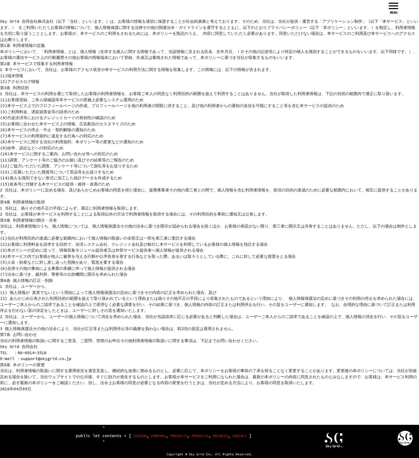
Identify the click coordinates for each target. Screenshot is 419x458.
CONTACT (239, 435)
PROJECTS (178, 435)
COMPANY (158, 435)
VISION (140, 435)
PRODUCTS (199, 435)
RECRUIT (220, 435)
